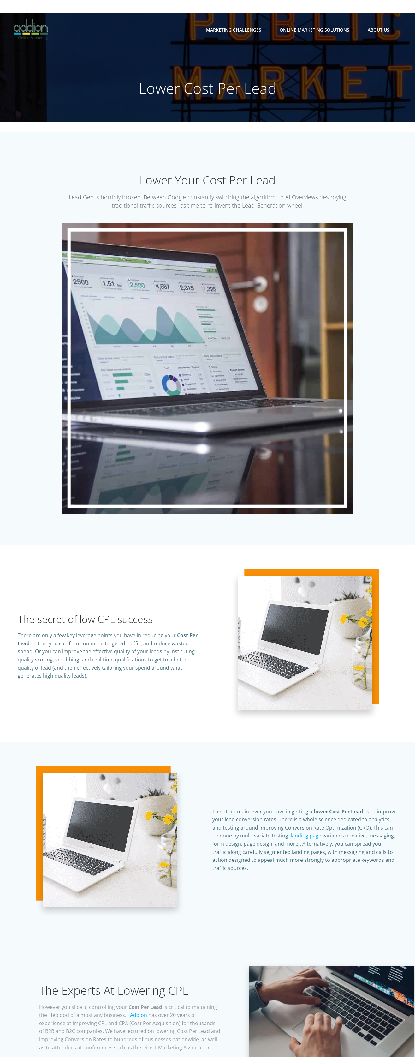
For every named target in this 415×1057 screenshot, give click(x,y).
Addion (168, 1032)
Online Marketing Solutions (318, 30)
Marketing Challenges (237, 30)
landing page (306, 848)
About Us (382, 30)
